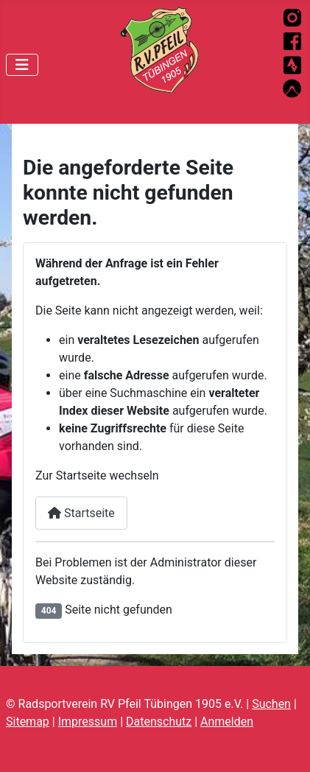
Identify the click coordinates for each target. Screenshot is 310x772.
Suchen (271, 704)
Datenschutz (158, 722)
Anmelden (226, 722)
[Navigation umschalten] (22, 65)
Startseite (81, 513)
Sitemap (27, 722)
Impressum (88, 722)
